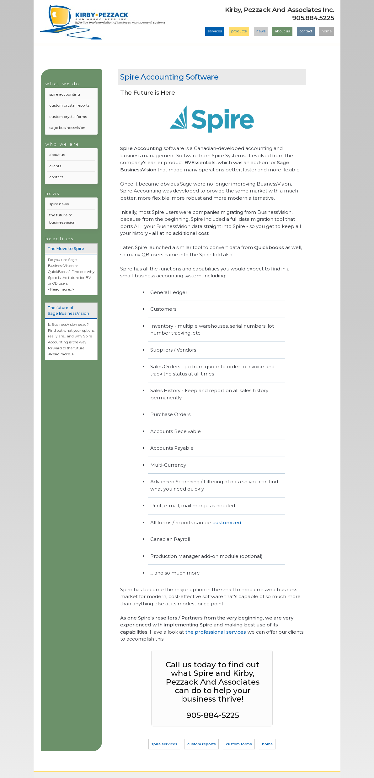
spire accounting (64, 94)
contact (305, 31)
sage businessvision (67, 127)
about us (282, 31)
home (327, 31)
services (215, 31)
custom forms (239, 744)
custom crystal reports (69, 105)
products (239, 31)
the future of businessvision (62, 219)
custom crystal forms (68, 116)
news (260, 31)
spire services (164, 744)
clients (55, 166)
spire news (59, 204)
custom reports (201, 744)
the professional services (215, 632)
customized (227, 522)
